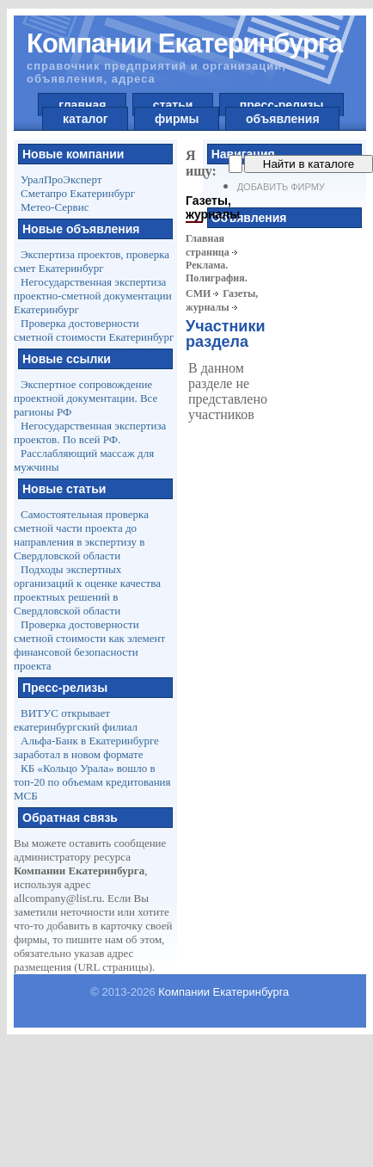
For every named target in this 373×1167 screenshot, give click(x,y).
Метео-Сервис (55, 207)
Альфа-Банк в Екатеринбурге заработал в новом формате (86, 747)
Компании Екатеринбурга (223, 991)
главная (82, 105)
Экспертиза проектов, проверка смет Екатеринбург (91, 261)
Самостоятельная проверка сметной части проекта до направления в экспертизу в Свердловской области (81, 535)
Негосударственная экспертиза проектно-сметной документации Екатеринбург (93, 295)
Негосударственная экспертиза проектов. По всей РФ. (90, 432)
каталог (85, 119)
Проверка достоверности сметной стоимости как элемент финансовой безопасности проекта (89, 645)
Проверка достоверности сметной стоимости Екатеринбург (94, 330)
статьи (172, 105)
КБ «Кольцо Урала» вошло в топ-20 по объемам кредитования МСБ (92, 782)
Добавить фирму (281, 187)
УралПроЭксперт (61, 179)
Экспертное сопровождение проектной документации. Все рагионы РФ (85, 398)
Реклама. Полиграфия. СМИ (217, 279)
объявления (282, 119)
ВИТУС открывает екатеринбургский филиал (76, 720)
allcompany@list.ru (58, 898)
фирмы (176, 119)
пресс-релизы (281, 105)
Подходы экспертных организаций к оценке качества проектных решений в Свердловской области (87, 590)
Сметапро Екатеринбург (78, 193)
